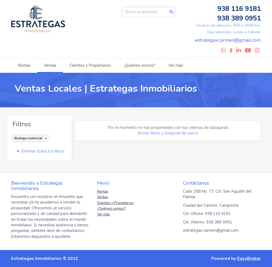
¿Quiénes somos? (139, 65)
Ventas (50, 65)
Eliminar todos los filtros (43, 151)
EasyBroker (249, 258)
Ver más (175, 65)
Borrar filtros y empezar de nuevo (168, 133)
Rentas (24, 65)
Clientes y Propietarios (90, 65)
